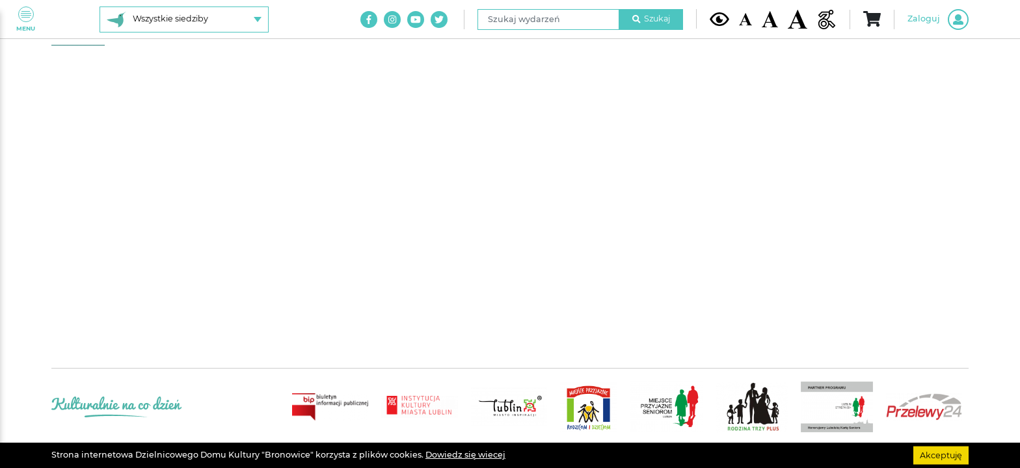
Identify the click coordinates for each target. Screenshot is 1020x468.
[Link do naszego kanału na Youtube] (415, 19)
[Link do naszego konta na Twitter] (439, 19)
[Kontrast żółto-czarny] (719, 18)
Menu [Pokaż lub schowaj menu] (25, 19)
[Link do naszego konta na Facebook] (368, 19)
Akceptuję (941, 455)
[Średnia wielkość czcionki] (770, 19)
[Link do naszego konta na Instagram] (392, 19)
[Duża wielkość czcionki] (797, 19)
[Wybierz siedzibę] (184, 19)
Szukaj (651, 18)
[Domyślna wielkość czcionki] (745, 19)
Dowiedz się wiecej (465, 455)
